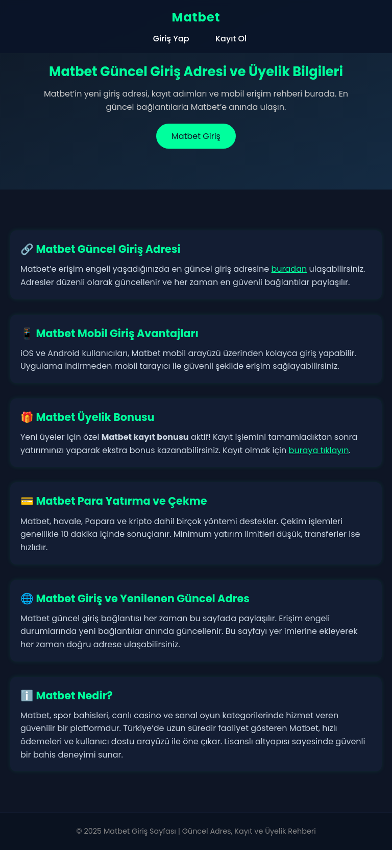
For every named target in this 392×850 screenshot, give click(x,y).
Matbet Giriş (196, 136)
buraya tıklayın (319, 450)
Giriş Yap (171, 38)
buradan (289, 269)
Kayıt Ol (231, 38)
